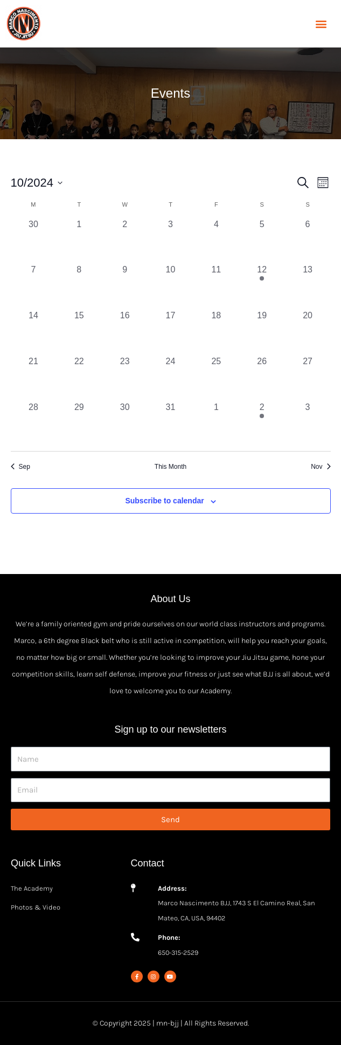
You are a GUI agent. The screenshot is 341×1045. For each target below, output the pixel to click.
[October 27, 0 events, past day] (308, 378)
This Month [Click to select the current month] (170, 466)
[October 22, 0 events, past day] (79, 378)
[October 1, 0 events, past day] (79, 241)
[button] (321, 24)
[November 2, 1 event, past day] (262, 424)
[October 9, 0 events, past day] (125, 286)
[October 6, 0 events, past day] (308, 241)
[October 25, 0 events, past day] (216, 378)
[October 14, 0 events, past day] (34, 332)
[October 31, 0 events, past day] (170, 424)
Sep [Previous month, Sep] (20, 466)
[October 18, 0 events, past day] (216, 332)
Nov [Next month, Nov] (320, 466)
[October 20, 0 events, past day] (308, 332)
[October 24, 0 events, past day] (170, 378)
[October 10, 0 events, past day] (170, 286)
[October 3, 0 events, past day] (170, 241)
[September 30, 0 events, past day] (34, 241)
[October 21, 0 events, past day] (34, 378)
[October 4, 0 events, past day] (216, 241)
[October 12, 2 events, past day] (262, 286)
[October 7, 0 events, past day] (34, 286)
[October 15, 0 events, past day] (79, 332)
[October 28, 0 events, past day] (34, 424)
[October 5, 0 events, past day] (262, 241)
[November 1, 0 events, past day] (216, 424)
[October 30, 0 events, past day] (125, 424)
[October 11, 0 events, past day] (216, 286)
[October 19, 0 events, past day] (262, 332)
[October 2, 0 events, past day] (125, 241)
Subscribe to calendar (164, 500)
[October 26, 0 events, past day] (262, 378)
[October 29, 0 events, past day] (79, 424)
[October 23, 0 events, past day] (125, 378)
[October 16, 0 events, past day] (125, 332)
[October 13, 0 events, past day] (308, 286)
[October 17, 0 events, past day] (170, 332)
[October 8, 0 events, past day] (79, 286)
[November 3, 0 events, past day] (308, 424)
